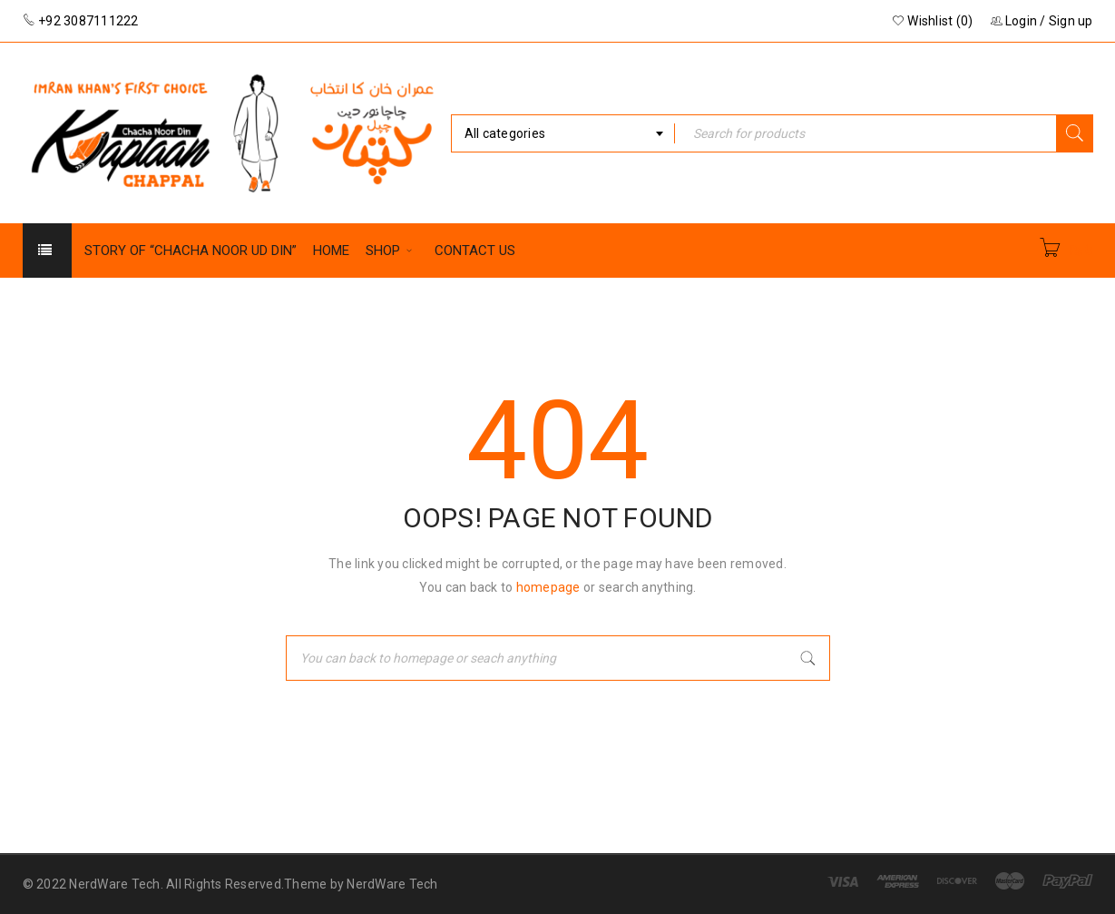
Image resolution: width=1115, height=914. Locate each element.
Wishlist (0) (932, 21)
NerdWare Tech (392, 884)
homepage (548, 587)
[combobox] (563, 133)
